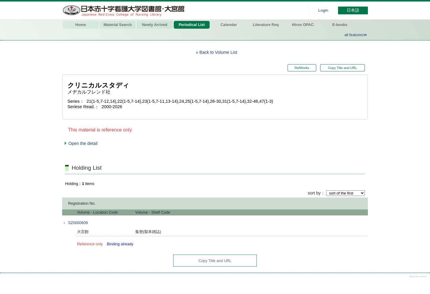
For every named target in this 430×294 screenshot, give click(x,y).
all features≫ (355, 35)
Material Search (118, 24)
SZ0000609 (78, 222)
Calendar (229, 24)
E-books (339, 24)
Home (80, 24)
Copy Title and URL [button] (342, 68)
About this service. (418, 276)
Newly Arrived (155, 24)
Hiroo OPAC (303, 24)
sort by (314, 193)
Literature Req (266, 24)
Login (323, 10)
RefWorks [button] (301, 68)
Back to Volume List (218, 52)
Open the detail (83, 143)
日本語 (353, 10)
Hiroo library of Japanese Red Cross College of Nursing (125, 10)
